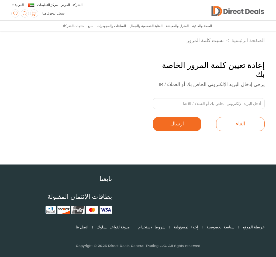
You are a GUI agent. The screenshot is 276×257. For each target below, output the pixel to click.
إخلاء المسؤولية (186, 227)
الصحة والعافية (202, 26)
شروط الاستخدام (151, 227)
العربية (18, 5)
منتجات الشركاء (73, 26)
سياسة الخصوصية (220, 227)
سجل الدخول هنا (53, 13)
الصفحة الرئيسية (248, 40)
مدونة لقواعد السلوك (113, 227)
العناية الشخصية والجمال (146, 26)
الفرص (65, 5)
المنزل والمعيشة (177, 26)
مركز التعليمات (47, 5)
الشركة (77, 5)
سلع (90, 26)
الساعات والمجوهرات (111, 26)
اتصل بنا (82, 227)
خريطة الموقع (254, 227)
